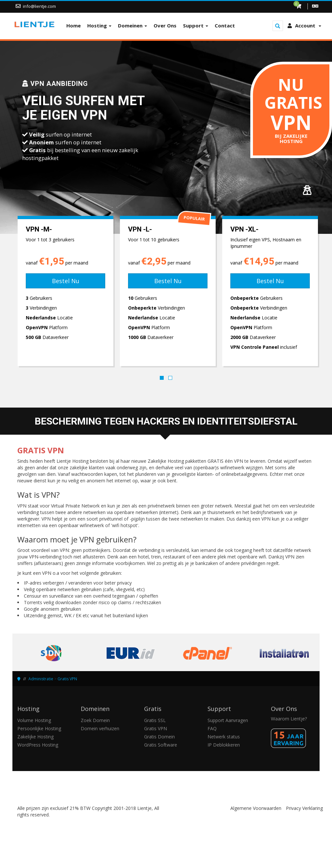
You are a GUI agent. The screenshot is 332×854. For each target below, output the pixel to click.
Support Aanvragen (227, 720)
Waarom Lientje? (289, 719)
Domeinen (132, 25)
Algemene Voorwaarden (255, 808)
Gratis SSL (155, 720)
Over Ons (165, 25)
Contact (225, 25)
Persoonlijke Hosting (39, 728)
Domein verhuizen (100, 728)
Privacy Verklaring (304, 808)
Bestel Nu (63, 281)
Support (195, 25)
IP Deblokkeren (223, 745)
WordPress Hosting (37, 745)
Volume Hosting (34, 720)
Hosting (99, 25)
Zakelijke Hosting (35, 736)
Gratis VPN (67, 679)
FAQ (212, 728)
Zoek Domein (95, 720)
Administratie (40, 679)
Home (73, 25)
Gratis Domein (159, 736)
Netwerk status (223, 736)
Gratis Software (160, 745)
